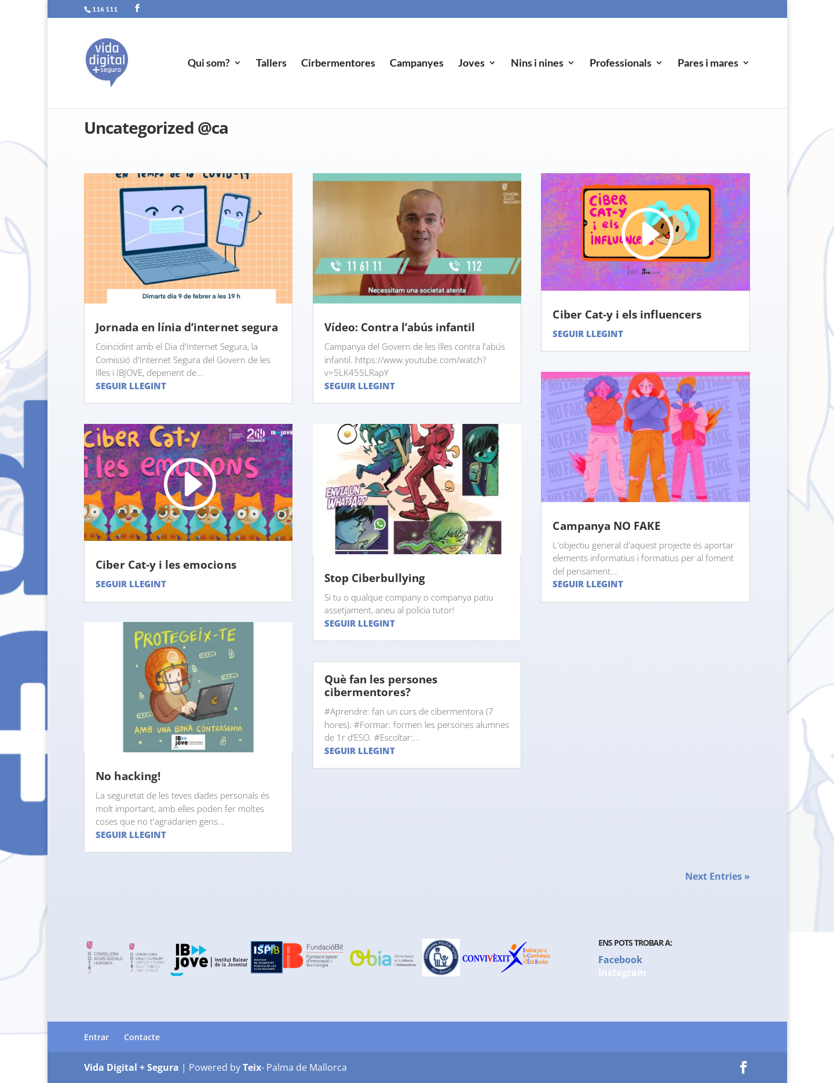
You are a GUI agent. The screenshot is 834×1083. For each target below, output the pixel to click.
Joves (471, 64)
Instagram (622, 972)
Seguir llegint (131, 386)
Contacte (142, 1036)
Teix (252, 1067)
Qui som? (209, 64)
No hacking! (128, 776)
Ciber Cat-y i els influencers (627, 314)
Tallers (271, 64)
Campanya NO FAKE (607, 525)
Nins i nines (537, 64)
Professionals (621, 64)
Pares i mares (708, 64)
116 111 (105, 9)
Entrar (96, 1036)
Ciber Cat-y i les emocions (166, 564)
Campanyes (417, 64)
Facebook (620, 959)
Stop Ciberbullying (374, 578)
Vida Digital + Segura (131, 1067)
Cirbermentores (338, 64)
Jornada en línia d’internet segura (187, 327)
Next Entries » (717, 876)
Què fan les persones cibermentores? (380, 686)
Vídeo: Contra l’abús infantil (399, 327)
